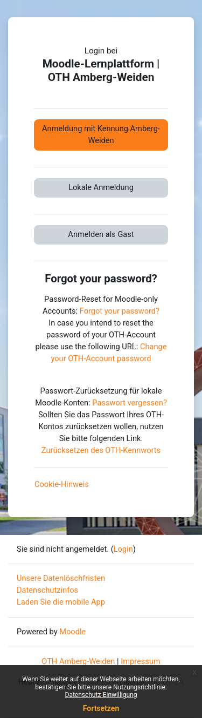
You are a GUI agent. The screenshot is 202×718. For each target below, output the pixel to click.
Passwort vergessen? (129, 403)
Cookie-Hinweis (61, 484)
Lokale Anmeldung (101, 187)
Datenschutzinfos (47, 590)
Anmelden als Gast (101, 234)
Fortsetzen (101, 708)
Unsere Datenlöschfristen (61, 578)
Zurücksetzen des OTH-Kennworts (101, 450)
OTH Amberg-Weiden (78, 661)
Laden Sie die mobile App (61, 602)
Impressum (141, 661)
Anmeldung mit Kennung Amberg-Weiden (101, 134)
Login (123, 549)
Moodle (72, 631)
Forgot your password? (119, 311)
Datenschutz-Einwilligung (101, 695)
